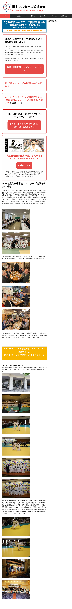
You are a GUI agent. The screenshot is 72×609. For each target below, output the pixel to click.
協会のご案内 (43, 16)
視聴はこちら (24, 165)
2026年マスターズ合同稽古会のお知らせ (23, 85)
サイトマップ (53, 16)
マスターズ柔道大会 (30, 16)
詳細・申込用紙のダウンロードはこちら (24, 69)
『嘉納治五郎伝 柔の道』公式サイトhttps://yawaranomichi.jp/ (24, 157)
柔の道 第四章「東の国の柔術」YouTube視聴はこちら (24, 125)
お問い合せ (64, 16)
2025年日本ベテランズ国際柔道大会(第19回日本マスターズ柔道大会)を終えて (24, 100)
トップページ (4, 16)
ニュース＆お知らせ (16, 16)
